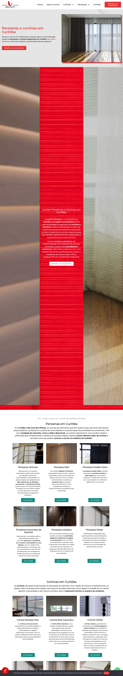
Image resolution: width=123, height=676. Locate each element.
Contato (97, 4)
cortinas (75, 224)
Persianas (83, 5)
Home (40, 4)
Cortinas (68, 5)
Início (39, 418)
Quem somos (53, 4)
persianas (47, 227)
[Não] (120, 673)
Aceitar (106, 673)
